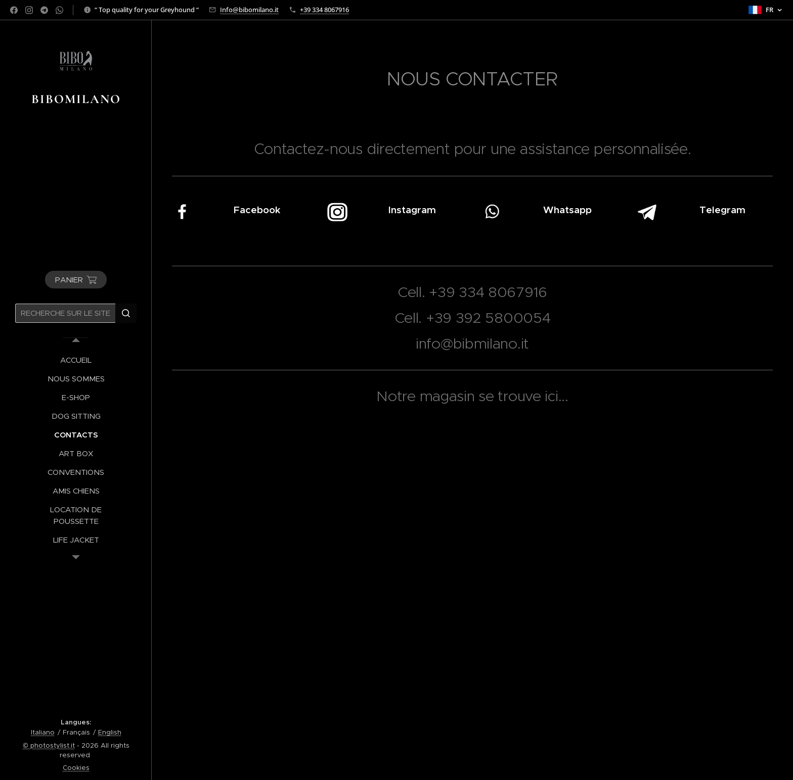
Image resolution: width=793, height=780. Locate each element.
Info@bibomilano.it (249, 9)
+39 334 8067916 (324, 9)
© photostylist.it (49, 745)
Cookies (76, 767)
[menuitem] (76, 360)
